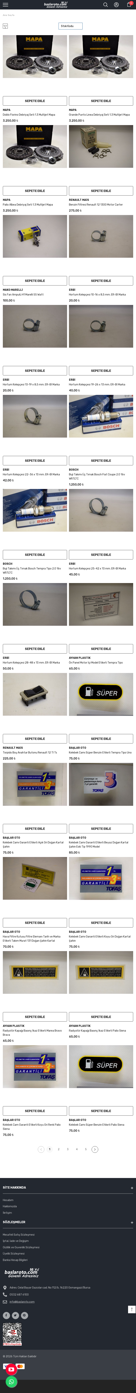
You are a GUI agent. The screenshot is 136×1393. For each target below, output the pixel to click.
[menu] (5, 4)
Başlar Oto (77, 747)
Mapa (6, 110)
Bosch (73, 469)
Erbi (72, 290)
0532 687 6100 (19, 1294)
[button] (132, 1309)
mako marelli (13, 290)
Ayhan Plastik (79, 658)
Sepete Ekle (35, 101)
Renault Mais (79, 200)
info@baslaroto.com (22, 1301)
